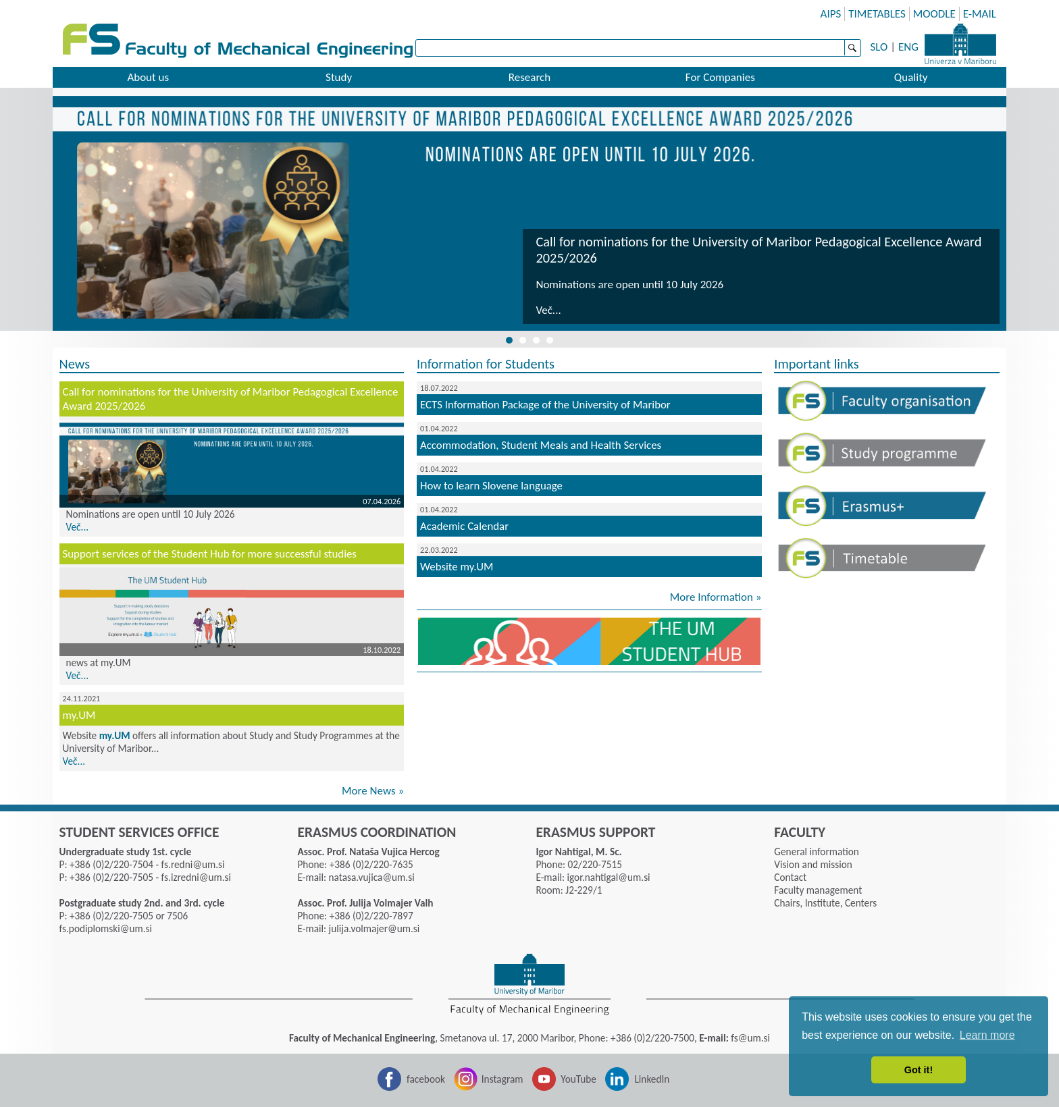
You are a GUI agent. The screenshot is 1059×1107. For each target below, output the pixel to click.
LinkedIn (651, 1079)
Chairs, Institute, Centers (825, 902)
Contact (790, 877)
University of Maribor (960, 44)
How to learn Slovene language (491, 486)
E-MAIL (979, 14)
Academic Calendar (464, 526)
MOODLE (934, 14)
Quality (911, 77)
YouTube (578, 1079)
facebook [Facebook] (426, 1079)
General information (816, 851)
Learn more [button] (987, 1035)
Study (339, 77)
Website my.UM (457, 567)
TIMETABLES (877, 14)
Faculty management (818, 890)
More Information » (716, 597)
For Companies (720, 77)
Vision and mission (813, 864)
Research (529, 77)
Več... (548, 310)
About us (148, 77)
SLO (879, 47)
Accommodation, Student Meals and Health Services (540, 445)
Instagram (502, 1079)
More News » (373, 791)
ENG (908, 47)
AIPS (831, 14)
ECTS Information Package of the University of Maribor (545, 405)
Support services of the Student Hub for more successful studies (210, 554)
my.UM (79, 715)
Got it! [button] (918, 1069)
